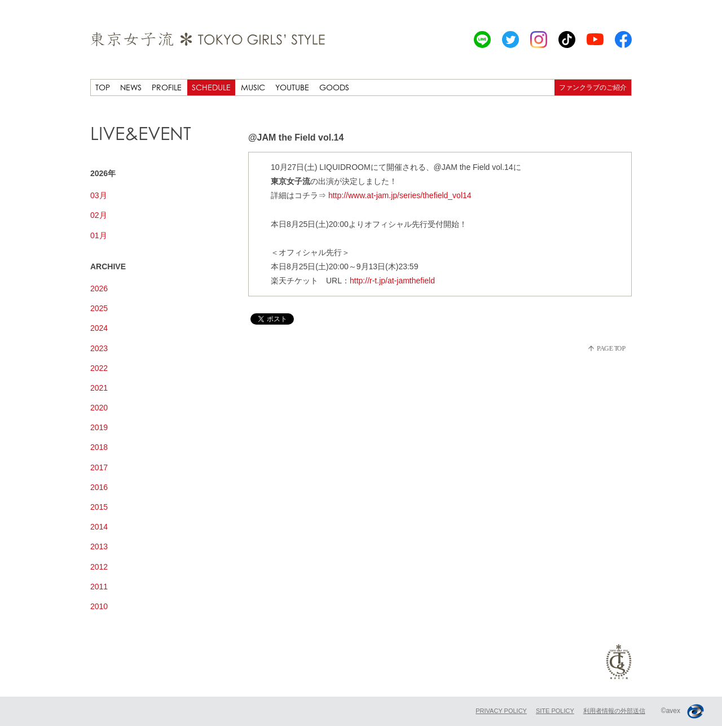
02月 (98, 215)
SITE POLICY (555, 710)
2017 (99, 467)
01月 (98, 235)
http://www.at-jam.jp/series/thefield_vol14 (400, 195)
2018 (99, 447)
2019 (99, 427)
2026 (99, 288)
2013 (99, 546)
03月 (98, 195)
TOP (102, 87)
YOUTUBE (292, 87)
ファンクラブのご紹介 (593, 87)
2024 (99, 328)
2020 (99, 407)
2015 (99, 506)
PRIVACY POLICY (501, 710)
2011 (99, 586)
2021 (99, 387)
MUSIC (253, 87)
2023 (99, 348)
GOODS (334, 87)
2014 (99, 526)
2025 (99, 308)
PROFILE (167, 87)
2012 (99, 566)
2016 (99, 487)
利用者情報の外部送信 (614, 710)
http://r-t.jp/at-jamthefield (392, 280)
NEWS (131, 87)
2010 (99, 606)
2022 (99, 368)
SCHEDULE (211, 87)
